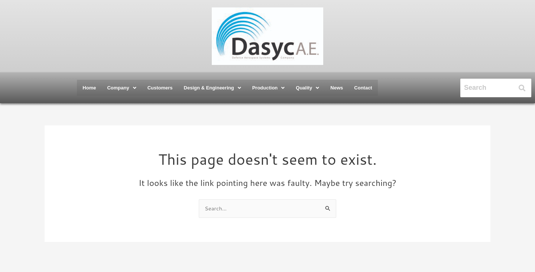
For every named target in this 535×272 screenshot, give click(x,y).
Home (89, 88)
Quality (307, 88)
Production (268, 88)
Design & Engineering (212, 88)
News (336, 88)
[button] (121, 88)
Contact (363, 88)
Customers (160, 88)
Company (121, 88)
